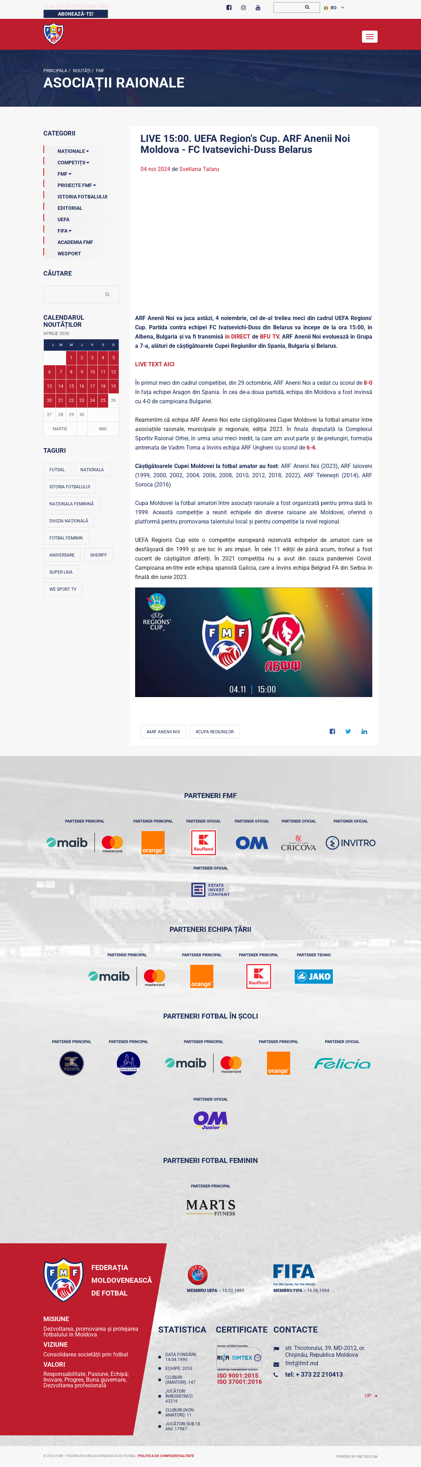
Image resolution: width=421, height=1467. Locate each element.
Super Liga (61, 572)
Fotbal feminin (66, 538)
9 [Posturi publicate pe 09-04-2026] (82, 372)
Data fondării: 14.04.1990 (181, 1357)
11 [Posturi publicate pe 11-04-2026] (103, 372)
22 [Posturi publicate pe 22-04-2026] (71, 400)
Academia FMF (68, 240)
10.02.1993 (233, 1290)
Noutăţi (81, 70)
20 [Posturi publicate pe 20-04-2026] (49, 400)
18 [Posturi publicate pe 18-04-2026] (103, 386)
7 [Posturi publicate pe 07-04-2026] (61, 372)
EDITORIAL (62, 206)
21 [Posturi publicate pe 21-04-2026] (60, 400)
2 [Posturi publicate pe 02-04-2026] (82, 357)
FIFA (57, 229)
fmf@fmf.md (301, 1363)
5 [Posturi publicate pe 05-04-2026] (113, 357)
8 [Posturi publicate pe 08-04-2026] (71, 372)
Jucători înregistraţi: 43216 (179, 1396)
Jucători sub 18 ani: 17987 (182, 1426)
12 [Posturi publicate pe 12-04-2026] (113, 372)
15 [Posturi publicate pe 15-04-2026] (71, 386)
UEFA (56, 218)
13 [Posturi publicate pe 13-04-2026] (49, 386)
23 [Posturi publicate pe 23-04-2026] (81, 400)
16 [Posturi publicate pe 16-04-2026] (81, 386)
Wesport (62, 252)
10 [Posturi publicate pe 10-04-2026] (92, 372)
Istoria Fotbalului (75, 195)
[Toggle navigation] (370, 37)
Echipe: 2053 (179, 1368)
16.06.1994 (318, 1290)
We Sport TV (62, 589)
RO (330, 7)
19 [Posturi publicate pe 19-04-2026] (113, 386)
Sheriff (98, 555)
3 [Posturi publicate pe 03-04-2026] (92, 357)
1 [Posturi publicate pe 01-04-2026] (71, 357)
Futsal (57, 469)
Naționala (92, 469)
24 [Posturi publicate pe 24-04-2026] (92, 400)
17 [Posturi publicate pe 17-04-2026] (92, 386)
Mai (103, 428)
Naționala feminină (71, 503)
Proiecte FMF (69, 184)
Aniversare (62, 555)
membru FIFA (287, 1290)
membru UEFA (202, 1290)
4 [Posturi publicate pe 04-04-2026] (103, 357)
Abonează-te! (76, 14)
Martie (60, 428)
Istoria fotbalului (69, 486)
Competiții (66, 161)
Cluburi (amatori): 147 (181, 1380)
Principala (55, 70)
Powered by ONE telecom (357, 1456)
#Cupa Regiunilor (215, 731)
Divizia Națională (68, 521)
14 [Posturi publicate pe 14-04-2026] (60, 386)
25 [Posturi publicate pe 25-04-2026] (103, 400)
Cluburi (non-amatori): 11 (180, 1413)
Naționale (66, 149)
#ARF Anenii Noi (163, 731)
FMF (100, 70)
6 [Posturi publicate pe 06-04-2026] (49, 372)
